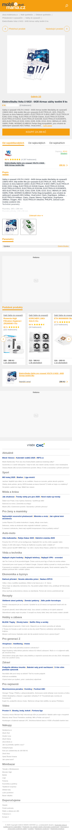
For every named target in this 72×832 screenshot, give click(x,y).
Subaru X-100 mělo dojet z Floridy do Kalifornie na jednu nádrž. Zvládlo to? (28, 545)
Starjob (4, 805)
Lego (4, 778)
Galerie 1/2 (36, 96)
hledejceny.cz (7, 730)
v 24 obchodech (10, 363)
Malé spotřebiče (27, 15)
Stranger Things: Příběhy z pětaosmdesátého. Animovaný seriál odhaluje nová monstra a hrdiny (36, 693)
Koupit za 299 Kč (36, 132)
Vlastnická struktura (57, 829)
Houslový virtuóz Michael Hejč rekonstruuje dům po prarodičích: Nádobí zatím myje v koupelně (35, 714)
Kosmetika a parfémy (9, 784)
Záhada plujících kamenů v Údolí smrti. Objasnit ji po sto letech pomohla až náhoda (31, 626)
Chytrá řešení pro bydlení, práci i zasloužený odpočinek (21, 679)
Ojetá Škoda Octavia (9, 756)
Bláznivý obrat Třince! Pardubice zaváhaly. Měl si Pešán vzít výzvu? (26, 717)
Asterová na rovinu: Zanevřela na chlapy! (16, 503)
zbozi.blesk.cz (7, 742)
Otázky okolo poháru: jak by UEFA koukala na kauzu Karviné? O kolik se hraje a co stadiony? (35, 484)
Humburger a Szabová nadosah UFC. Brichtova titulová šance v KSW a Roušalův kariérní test (35, 720)
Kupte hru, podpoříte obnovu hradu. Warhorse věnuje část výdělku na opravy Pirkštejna (33, 701)
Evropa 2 (5, 817)
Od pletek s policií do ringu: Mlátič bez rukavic (18, 487)
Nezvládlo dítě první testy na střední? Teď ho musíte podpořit (23, 673)
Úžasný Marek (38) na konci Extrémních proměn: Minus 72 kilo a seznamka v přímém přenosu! (35, 468)
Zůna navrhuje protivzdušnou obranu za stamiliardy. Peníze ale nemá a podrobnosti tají (33, 591)
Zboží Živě (6, 733)
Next (68, 339)
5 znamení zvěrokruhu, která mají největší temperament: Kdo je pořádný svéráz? (30, 528)
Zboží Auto (6, 753)
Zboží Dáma (6, 739)
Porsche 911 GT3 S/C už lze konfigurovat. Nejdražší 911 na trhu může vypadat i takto (32, 542)
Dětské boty (6, 790)
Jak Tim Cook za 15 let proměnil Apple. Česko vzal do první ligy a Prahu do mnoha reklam (34, 561)
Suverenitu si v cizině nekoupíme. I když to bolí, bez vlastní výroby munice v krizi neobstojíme (35, 465)
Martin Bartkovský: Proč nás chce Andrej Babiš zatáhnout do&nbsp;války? (28, 462)
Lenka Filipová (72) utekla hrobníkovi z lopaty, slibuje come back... (25, 522)
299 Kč (62, 165)
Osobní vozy (6, 736)
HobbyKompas (7, 748)
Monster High (7, 772)
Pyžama (5, 781)
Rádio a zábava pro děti (10, 811)
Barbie (4, 775)
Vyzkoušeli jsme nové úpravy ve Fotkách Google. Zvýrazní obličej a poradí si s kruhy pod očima (35, 564)
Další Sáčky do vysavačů (13, 315)
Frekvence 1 (6, 814)
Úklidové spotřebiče (43, 15)
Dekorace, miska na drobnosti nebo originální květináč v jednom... (25, 525)
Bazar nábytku (7, 795)
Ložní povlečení (7, 792)
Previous (3, 339)
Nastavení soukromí (42, 829)
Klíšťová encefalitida (9, 676)
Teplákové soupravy (9, 787)
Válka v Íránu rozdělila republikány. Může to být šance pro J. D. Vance (26, 583)
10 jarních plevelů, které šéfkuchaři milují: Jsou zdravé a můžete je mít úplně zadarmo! (32, 609)
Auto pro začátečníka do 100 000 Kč (15, 750)
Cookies (31, 829)
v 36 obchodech (35, 363)
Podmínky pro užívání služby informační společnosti (41, 827)
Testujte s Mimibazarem (10, 769)
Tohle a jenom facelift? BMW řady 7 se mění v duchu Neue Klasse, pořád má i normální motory (35, 548)
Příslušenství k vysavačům (12, 18)
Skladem (63, 153)
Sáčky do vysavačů (32, 18)
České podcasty (8, 808)
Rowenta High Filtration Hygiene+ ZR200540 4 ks (12, 321)
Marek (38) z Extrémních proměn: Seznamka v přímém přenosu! (25, 507)
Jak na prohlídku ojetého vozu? (13, 745)
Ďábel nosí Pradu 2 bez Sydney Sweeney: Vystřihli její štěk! (23, 501)
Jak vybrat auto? (8, 759)
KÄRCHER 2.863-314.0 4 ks (37, 319)
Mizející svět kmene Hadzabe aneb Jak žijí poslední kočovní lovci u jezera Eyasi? (30, 634)
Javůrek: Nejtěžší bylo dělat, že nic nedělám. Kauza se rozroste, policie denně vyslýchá (33, 481)
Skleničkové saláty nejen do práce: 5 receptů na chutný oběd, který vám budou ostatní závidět (35, 612)
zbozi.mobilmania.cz (10, 15)
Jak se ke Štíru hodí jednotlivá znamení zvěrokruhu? (20, 648)
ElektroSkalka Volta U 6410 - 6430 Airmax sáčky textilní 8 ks (34, 101)
